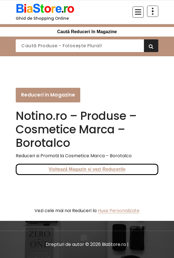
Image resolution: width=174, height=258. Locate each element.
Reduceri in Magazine (48, 94)
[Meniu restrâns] (138, 12)
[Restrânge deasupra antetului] (152, 11)
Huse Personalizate (118, 210)
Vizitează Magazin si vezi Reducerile (87, 169)
